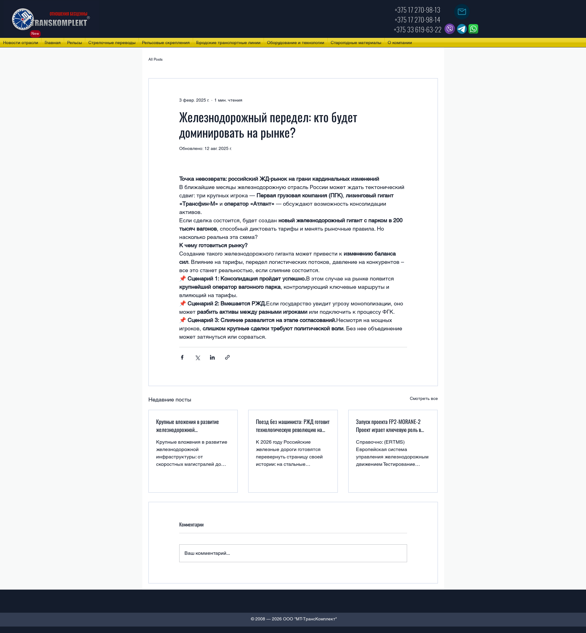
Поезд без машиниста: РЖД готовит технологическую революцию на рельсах (292, 425)
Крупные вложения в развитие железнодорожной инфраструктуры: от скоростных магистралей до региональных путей (189, 425)
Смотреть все (424, 398)
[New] (35, 34)
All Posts (155, 59)
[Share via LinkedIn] (212, 357)
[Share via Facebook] (182, 357)
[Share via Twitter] (197, 357)
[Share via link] (227, 357)
